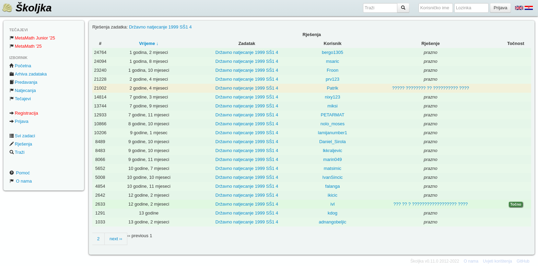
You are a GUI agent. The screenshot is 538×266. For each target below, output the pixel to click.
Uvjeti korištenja (497, 261)
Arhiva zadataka (28, 74)
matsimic (332, 168)
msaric (332, 61)
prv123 (332, 79)
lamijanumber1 (332, 132)
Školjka (26, 7)
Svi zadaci (22, 135)
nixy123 (332, 97)
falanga (332, 186)
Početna (20, 65)
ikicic (332, 195)
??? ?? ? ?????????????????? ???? (430, 204)
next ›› (115, 238)
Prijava (18, 121)
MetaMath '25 (25, 46)
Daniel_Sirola (332, 141)
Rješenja (20, 144)
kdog (332, 213)
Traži (16, 152)
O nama (20, 181)
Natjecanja (22, 90)
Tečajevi (20, 98)
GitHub (523, 261)
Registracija (23, 113)
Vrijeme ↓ (148, 43)
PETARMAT (332, 114)
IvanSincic (333, 177)
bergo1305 (332, 52)
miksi (332, 105)
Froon (332, 70)
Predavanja (23, 82)
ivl (332, 204)
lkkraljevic (332, 150)
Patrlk (332, 88)
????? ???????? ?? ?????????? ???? (430, 88)
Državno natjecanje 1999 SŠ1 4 (160, 27)
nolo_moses (332, 123)
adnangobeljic (332, 221)
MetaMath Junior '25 (32, 38)
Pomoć (19, 172)
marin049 (332, 159)
